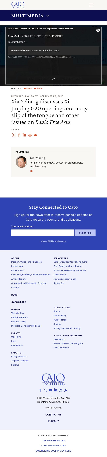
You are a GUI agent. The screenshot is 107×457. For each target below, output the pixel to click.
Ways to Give (18, 313)
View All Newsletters (53, 241)
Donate (15, 310)
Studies (57, 324)
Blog (14, 295)
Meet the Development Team (25, 326)
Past (13, 341)
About (15, 259)
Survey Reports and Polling (67, 328)
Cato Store (18, 302)
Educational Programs (68, 336)
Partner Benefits (19, 318)
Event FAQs (17, 345)
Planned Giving (18, 322)
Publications (62, 308)
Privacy (53, 421)
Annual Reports (19, 279)
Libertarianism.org (53, 441)
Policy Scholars (19, 356)
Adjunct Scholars (19, 361)
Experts (16, 353)
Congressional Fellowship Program (28, 283)
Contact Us (53, 415)
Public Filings (60, 320)
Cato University (61, 348)
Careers (15, 288)
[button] (53, 16)
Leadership (17, 266)
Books (57, 311)
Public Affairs (18, 271)
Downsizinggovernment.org (53, 451)
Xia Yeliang (37, 158)
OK (53, 79)
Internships (59, 339)
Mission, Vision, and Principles (26, 262)
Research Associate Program (68, 344)
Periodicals (61, 259)
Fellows (15, 365)
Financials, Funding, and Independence (30, 275)
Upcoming (16, 337)
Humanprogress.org (53, 446)
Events (15, 333)
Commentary (60, 316)
